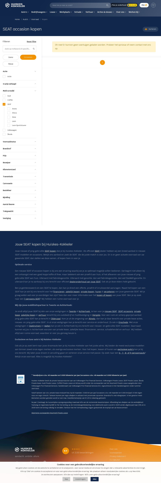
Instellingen (80, 479)
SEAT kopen (50, 251)
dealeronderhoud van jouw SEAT (85, 281)
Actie (5, 71)
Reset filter (31, 41)
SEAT (97, 251)
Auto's (26, 19)
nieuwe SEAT (111, 311)
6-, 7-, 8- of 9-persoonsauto (132, 353)
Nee (66, 479)
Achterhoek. (84, 311)
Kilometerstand (9, 169)
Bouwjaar (6, 163)
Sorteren (150, 29)
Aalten (47, 326)
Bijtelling (6, 197)
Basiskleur (7, 190)
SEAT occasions (125, 311)
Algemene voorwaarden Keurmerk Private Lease (50, 413)
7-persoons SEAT (32, 299)
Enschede (123, 322)
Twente (72, 311)
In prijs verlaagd (9, 84)
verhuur (42, 315)
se (19, 315)
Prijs (4, 156)
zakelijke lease (28, 315)
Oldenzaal (56, 318)
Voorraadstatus (9, 142)
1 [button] (102, 62)
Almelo (92, 318)
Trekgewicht (8, 211)
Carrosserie (7, 183)
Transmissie (8, 176)
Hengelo (96, 315)
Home (17, 19)
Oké (94, 479)
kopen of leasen (104, 295)
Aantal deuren (8, 204)
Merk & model (8, 91)
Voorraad (35, 19)
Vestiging (7, 218)
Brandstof (7, 149)
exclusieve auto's (126, 349)
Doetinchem (35, 326)
